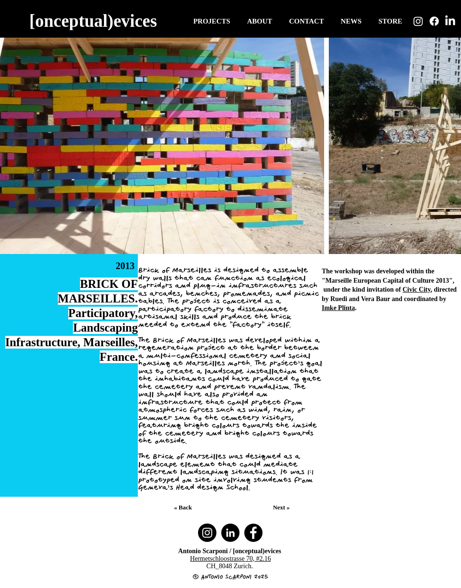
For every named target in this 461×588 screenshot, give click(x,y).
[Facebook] (434, 21)
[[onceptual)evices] (94, 20)
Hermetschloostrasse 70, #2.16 (230, 558)
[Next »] (282, 507)
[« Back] (184, 507)
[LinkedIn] (450, 21)
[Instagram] (418, 21)
